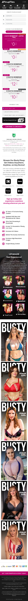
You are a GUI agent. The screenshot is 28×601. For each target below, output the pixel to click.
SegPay (7, 145)
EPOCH (11, 144)
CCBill (17, 144)
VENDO (12, 588)
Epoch (3, 588)
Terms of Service (15, 586)
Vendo (20, 144)
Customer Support (7, 586)
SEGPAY (16, 588)
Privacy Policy (21, 586)
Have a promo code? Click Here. (14, 31)
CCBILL (6, 588)
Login (24, 2)
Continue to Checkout (14, 126)
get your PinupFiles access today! (14, 573)
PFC (15, 144)
